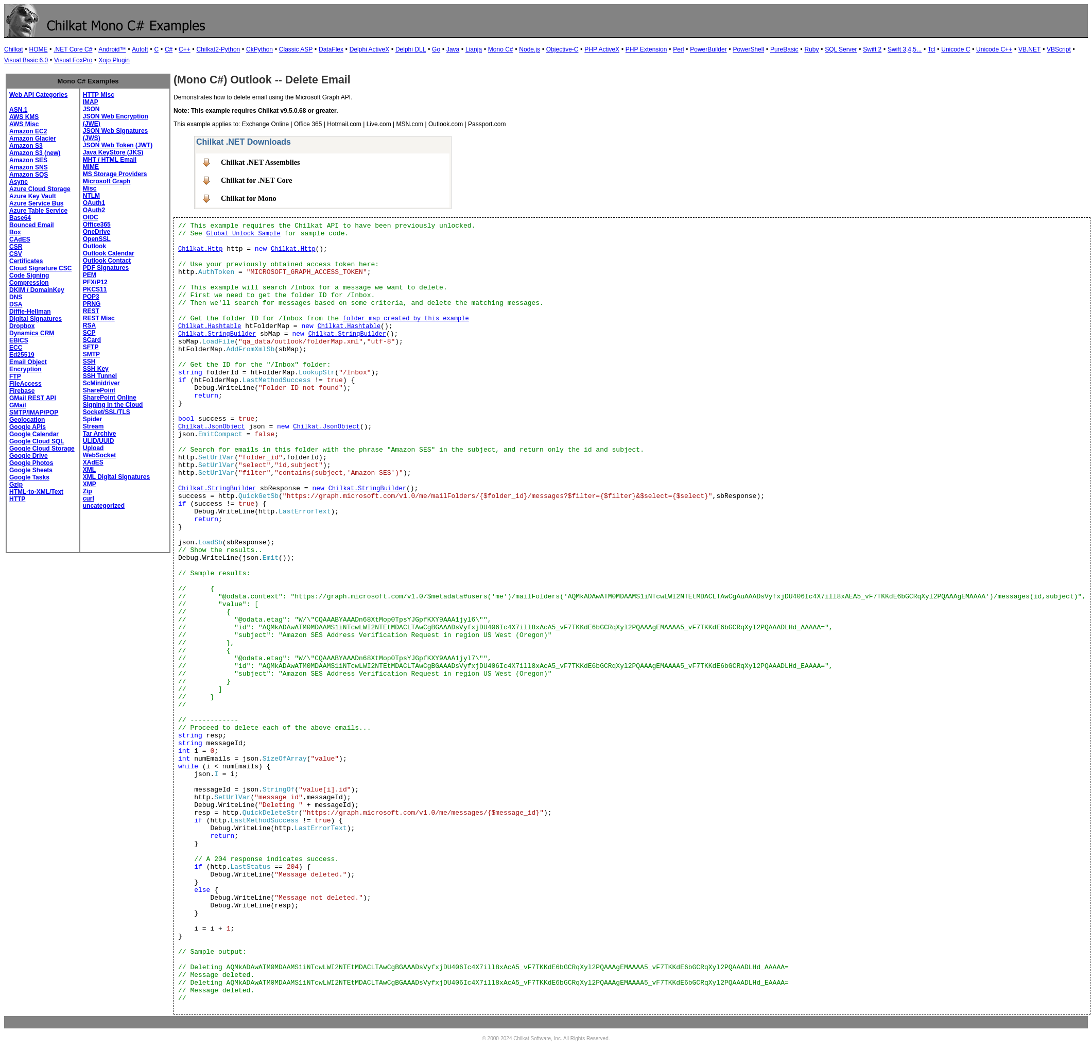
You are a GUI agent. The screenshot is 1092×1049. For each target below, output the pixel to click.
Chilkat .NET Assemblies (260, 162)
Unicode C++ (994, 49)
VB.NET (1029, 49)
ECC (15, 347)
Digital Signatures (35, 318)
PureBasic (784, 49)
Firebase (21, 390)
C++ (184, 49)
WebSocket (99, 455)
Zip (87, 491)
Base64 (20, 217)
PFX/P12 (95, 282)
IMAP (90, 102)
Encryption (25, 369)
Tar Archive (99, 433)
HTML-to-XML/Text (36, 491)
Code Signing (29, 275)
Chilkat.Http (200, 249)
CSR (15, 246)
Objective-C (562, 49)
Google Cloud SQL (36, 441)
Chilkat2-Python (218, 49)
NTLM (91, 195)
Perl (678, 49)
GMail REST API (32, 398)
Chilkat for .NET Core (256, 180)
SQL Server (841, 49)
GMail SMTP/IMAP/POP (33, 409)
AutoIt (140, 49)
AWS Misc (24, 124)
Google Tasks (29, 477)
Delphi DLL (410, 49)
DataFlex (331, 49)
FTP (15, 376)
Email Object (28, 362)
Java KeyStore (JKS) (113, 152)
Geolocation (27, 419)
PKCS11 (95, 289)
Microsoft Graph (107, 181)
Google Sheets (31, 470)
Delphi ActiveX (369, 49)
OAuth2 (94, 210)
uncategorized (104, 505)
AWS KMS (24, 117)
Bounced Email (31, 225)
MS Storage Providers (115, 174)
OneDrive (96, 231)
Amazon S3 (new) (34, 153)
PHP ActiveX (601, 49)
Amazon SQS (28, 174)
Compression (29, 282)
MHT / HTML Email (109, 159)
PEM (89, 275)
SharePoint (99, 390)
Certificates (26, 261)
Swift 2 (872, 49)
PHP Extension (646, 49)
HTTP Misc (98, 94)
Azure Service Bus (36, 203)
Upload (93, 448)
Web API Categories (38, 94)
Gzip (16, 484)
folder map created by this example (406, 318)
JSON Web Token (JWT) (118, 145)
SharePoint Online (109, 397)
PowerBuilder (708, 49)
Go (436, 49)
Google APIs (27, 427)
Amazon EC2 (28, 131)
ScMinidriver (101, 383)
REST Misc (99, 318)
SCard (92, 339)
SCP (89, 332)
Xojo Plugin (114, 60)
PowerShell (748, 49)
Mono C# (500, 49)
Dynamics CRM (31, 333)
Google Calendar (34, 434)
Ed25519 (21, 354)
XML (89, 469)
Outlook (94, 246)
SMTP (91, 354)
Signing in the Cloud (113, 404)
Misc (90, 188)
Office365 (97, 224)
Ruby (811, 49)
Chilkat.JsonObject (211, 427)
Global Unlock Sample (243, 233)
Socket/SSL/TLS (106, 412)
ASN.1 (18, 109)
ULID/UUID (98, 440)
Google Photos (31, 463)
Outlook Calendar (108, 253)
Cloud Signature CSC (40, 268)
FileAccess (25, 383)
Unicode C (955, 49)
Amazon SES (28, 160)
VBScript (1059, 49)
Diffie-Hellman (30, 311)
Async (18, 181)
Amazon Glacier (32, 138)
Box (15, 232)
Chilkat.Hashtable (209, 326)
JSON (91, 109)
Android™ (112, 49)
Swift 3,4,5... (905, 49)
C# (168, 49)
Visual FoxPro (73, 60)
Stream (93, 426)
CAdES (19, 239)
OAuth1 (94, 203)
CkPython (259, 49)
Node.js (529, 49)
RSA (89, 325)
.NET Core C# (73, 49)
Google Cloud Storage (42, 448)
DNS (15, 297)
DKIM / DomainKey (36, 290)
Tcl (931, 49)
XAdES (93, 462)
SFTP (91, 347)
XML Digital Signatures (116, 476)
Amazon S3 (26, 145)
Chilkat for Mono (248, 198)
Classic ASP (296, 49)
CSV (15, 253)
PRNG (92, 303)
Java (452, 49)
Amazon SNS (28, 167)
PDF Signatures (106, 267)
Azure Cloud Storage (40, 189)
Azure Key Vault (32, 196)
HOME (38, 49)
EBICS (18, 340)
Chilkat (13, 49)
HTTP (17, 499)
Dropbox (21, 326)
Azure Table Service (38, 210)
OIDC (90, 217)
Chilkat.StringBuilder (217, 334)
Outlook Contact (107, 260)
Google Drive (28, 455)
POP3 (91, 296)
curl (88, 498)
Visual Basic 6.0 (26, 60)
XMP (89, 484)
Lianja (473, 49)
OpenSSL (97, 239)
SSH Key (96, 368)
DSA (15, 304)
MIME (91, 166)
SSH (89, 361)
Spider (92, 419)
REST (91, 311)
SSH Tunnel (100, 376)
